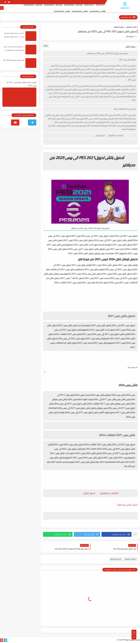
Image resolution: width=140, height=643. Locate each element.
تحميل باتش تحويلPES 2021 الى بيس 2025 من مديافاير (111, 53)
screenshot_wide (97, 11)
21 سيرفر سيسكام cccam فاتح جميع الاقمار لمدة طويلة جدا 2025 (14, 50)
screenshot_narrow (73, 5)
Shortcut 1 (100, 5)
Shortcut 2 (89, 5)
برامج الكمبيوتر (118, 26)
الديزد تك (119, 639)
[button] (116, 534)
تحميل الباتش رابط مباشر (127, 505)
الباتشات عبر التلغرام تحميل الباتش (115, 135)
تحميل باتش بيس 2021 (127, 59)
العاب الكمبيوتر (131, 26)
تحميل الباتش (89, 493)
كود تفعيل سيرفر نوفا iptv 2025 (13, 60)
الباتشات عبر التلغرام (109, 493)
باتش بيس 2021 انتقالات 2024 (125, 109)
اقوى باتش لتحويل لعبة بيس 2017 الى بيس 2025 (21, 84)
